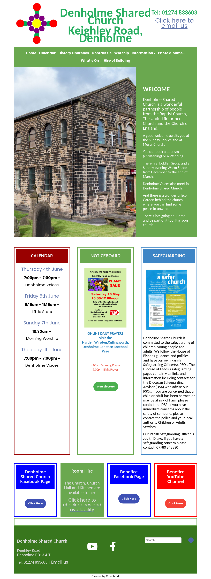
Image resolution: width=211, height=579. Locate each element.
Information (142, 53)
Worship (121, 53)
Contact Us (101, 53)
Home (31, 53)
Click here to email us (174, 23)
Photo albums (170, 53)
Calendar (47, 53)
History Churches (73, 53)
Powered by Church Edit (105, 576)
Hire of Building (117, 60)
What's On (90, 60)
